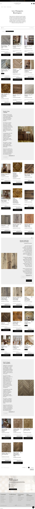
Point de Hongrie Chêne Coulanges (16, 347)
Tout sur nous (2, 496)
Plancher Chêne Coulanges (6, 112)
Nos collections (11, 496)
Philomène (3, 225)
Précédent (23, 467)
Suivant (32, 467)
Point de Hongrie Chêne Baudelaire (28, 346)
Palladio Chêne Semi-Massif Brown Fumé (16, 323)
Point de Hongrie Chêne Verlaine (28, 322)
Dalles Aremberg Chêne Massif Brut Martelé (27, 299)
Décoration (10, 499)
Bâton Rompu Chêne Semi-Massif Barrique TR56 (16, 454)
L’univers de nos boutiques (30, 497)
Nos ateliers (2, 497)
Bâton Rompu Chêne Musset (27, 175)
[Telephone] (33, 507)
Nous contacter (29, 500)
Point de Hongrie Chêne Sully (4, 346)
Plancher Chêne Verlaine (16, 47)
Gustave (26, 200)
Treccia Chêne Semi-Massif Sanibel (5, 430)
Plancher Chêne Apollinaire (28, 71)
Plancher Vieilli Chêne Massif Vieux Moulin (16, 298)
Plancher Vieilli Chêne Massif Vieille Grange (28, 225)
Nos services (2, 500)
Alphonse (3, 323)
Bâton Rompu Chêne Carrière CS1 (4, 46)
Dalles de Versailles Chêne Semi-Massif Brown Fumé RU (15, 175)
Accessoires (11, 500)
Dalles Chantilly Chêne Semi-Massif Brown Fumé (4, 96)
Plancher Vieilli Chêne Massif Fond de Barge (24, 241)
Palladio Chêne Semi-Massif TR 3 (26, 430)
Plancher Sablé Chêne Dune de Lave (4, 70)
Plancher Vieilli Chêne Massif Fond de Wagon (4, 298)
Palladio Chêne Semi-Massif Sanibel (16, 430)
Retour (32, 469)
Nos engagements (3, 499)
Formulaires (19, 500)
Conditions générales (21, 497)
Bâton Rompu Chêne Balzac (4, 201)
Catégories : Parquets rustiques (9, 31)
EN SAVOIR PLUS (6, 54)
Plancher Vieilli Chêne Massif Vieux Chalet (16, 225)
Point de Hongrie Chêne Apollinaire (6, 363)
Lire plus (23, 276)
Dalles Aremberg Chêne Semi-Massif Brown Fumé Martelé (15, 200)
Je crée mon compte (13, 489)
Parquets (10, 497)
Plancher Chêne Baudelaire (4, 175)
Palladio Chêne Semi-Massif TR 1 (5, 454)
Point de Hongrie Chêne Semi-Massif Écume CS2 (16, 71)
